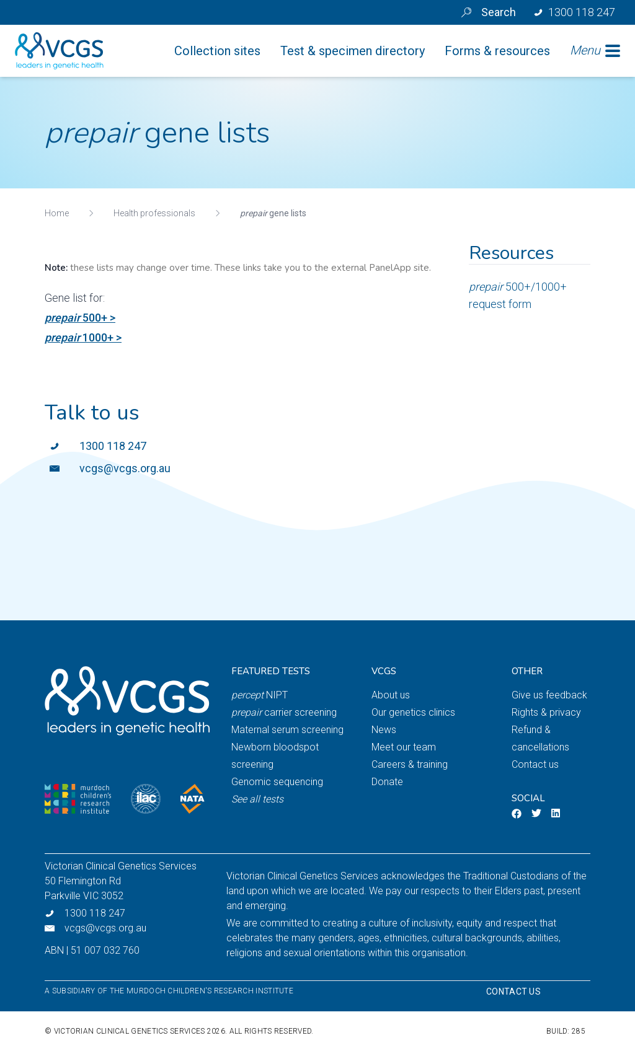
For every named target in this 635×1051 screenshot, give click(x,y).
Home (57, 213)
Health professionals (154, 213)
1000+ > (83, 337)
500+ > (80, 317)
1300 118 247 (112, 445)
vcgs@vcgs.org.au (125, 468)
